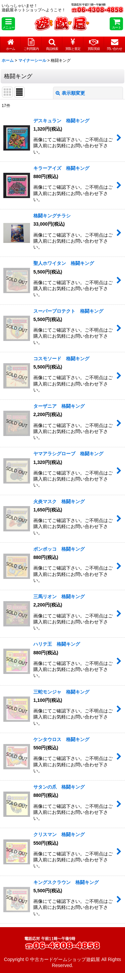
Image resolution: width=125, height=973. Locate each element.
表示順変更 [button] (70, 93)
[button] (8, 23)
